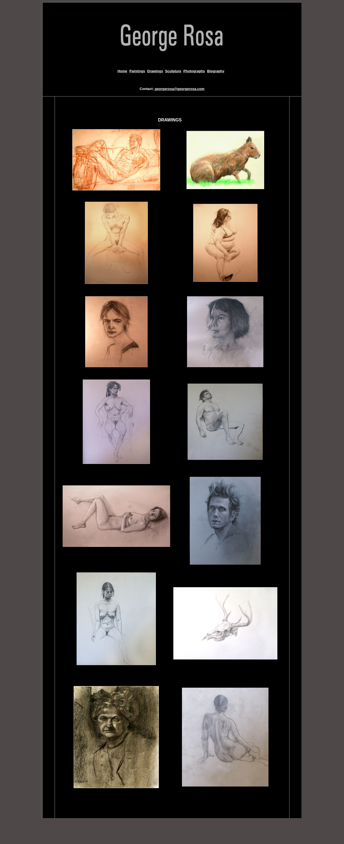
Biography (215, 71)
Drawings (155, 71)
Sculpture (173, 71)
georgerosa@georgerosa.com (179, 89)
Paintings (137, 71)
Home (122, 71)
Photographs (194, 71)
